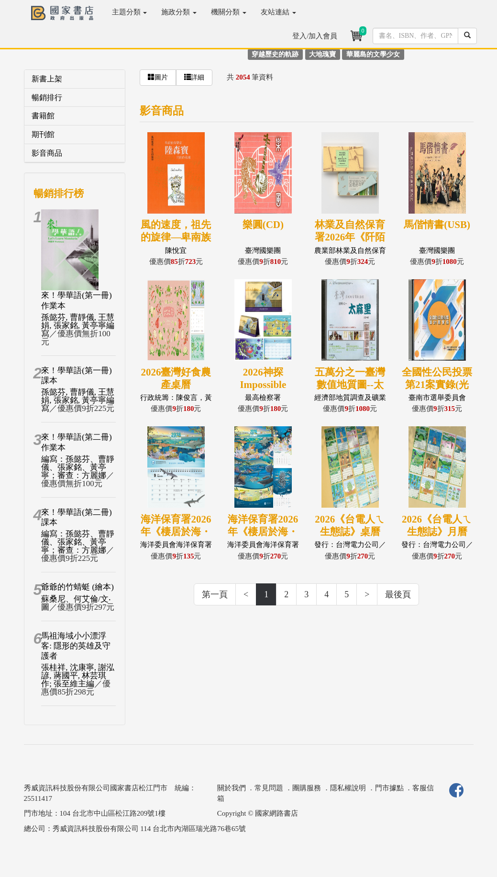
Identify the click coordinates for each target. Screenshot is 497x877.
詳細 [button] (194, 77)
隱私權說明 (348, 788)
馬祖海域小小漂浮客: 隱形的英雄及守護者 (75, 646)
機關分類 (228, 12)
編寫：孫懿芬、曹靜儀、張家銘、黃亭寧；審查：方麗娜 (77, 467)
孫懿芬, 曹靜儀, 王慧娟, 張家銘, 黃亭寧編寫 (77, 325)
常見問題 (268, 788)
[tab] (74, 79)
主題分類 (129, 12)
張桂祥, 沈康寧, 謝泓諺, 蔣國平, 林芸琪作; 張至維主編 (77, 675)
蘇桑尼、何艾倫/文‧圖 (76, 603)
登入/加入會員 (314, 36)
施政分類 (179, 12)
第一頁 (215, 594)
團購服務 (306, 788)
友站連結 (278, 12)
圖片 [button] (158, 77)
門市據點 (389, 788)
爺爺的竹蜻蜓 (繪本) (77, 587)
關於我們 (231, 788)
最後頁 (398, 594)
